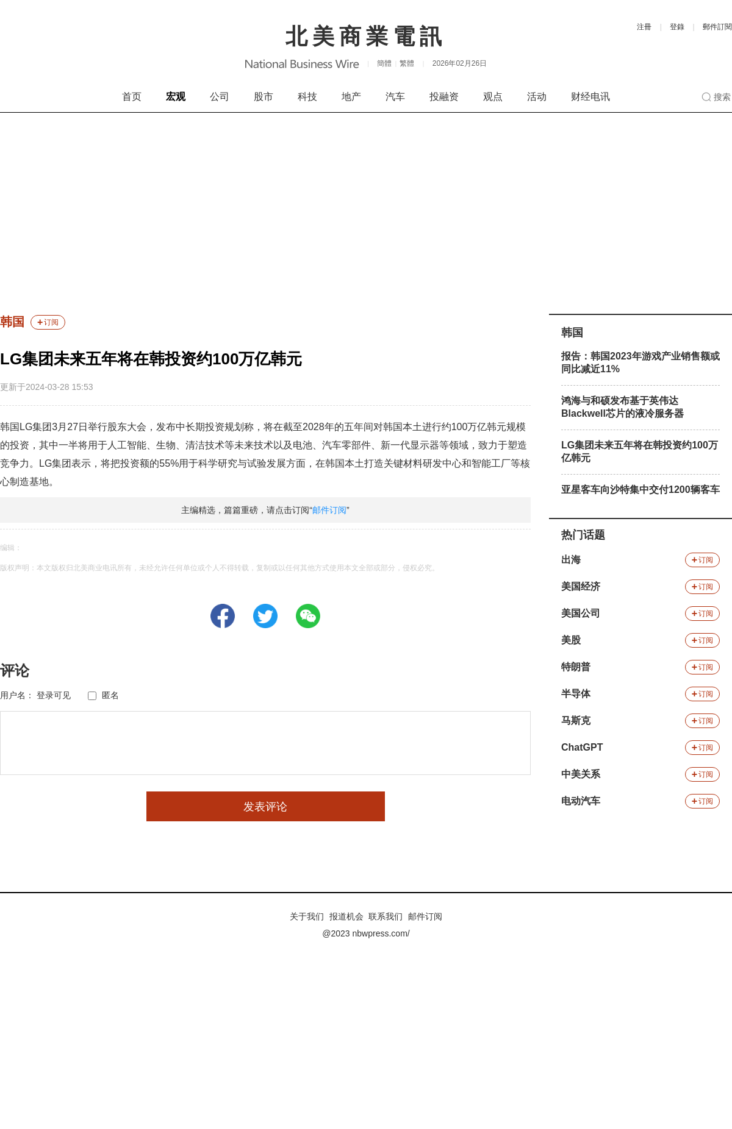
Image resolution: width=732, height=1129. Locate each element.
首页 (132, 96)
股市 (263, 96)
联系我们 (385, 916)
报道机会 (346, 916)
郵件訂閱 (717, 27)
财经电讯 (590, 96)
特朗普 (575, 667)
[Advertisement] (366, 204)
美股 (571, 640)
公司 (219, 96)
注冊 (644, 27)
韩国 (12, 321)
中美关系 (580, 774)
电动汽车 (580, 801)
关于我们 (307, 916)
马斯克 (575, 720)
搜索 (722, 97)
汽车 (395, 96)
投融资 (444, 96)
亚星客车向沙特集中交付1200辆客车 (640, 489)
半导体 (575, 693)
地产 (351, 96)
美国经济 (580, 586)
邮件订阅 (329, 510)
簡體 (384, 63)
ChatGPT (582, 747)
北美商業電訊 (366, 36)
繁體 (407, 63)
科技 (307, 96)
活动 (537, 96)
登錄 (677, 27)
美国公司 (580, 613)
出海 (571, 559)
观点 (493, 96)
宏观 (175, 96)
